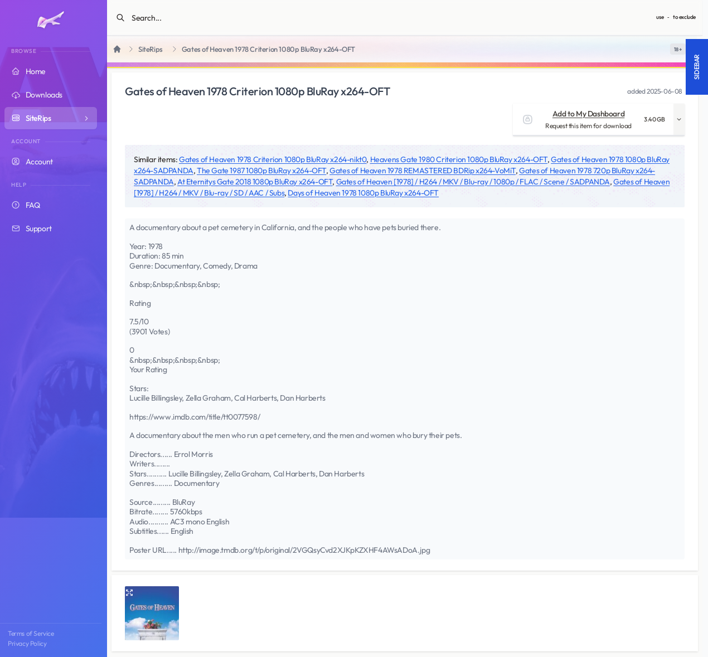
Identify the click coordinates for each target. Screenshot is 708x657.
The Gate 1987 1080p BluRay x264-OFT (261, 171)
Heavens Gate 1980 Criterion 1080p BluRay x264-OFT (458, 159)
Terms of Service (31, 633)
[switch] (678, 49)
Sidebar (696, 67)
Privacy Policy (27, 643)
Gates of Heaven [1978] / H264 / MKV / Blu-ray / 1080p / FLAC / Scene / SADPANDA (473, 182)
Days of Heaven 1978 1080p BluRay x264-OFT (363, 193)
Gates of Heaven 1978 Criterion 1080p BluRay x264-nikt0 (272, 159)
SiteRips (150, 49)
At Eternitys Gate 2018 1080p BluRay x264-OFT (254, 182)
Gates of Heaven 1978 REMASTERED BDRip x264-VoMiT (422, 171)
